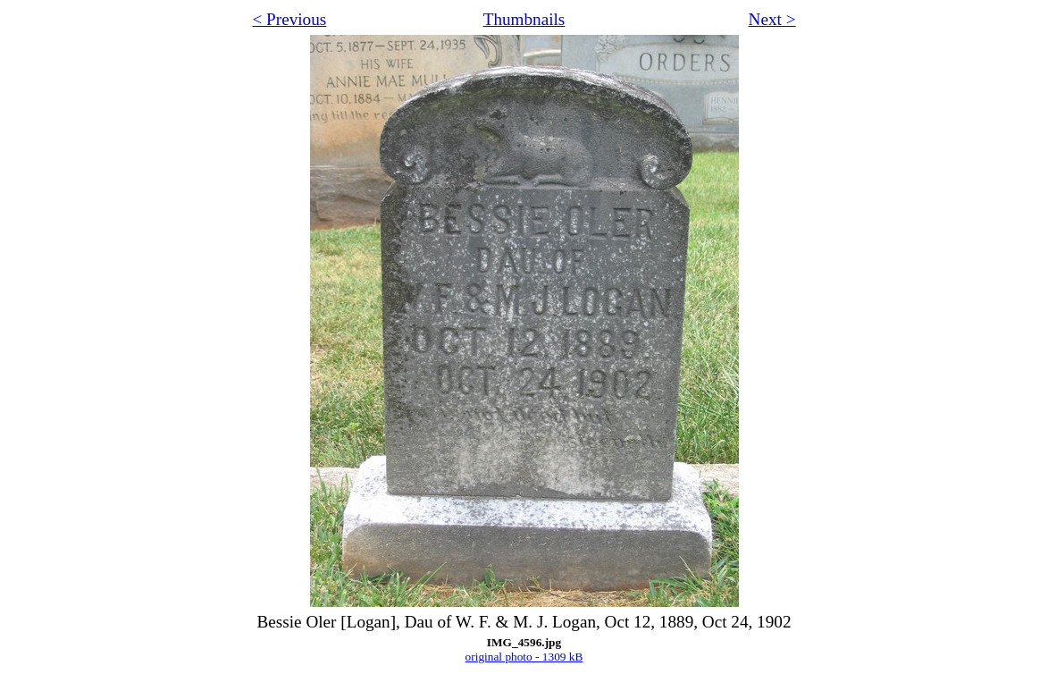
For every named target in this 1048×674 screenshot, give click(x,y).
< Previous (290, 19)
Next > (772, 19)
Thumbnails (524, 19)
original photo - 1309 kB (524, 656)
